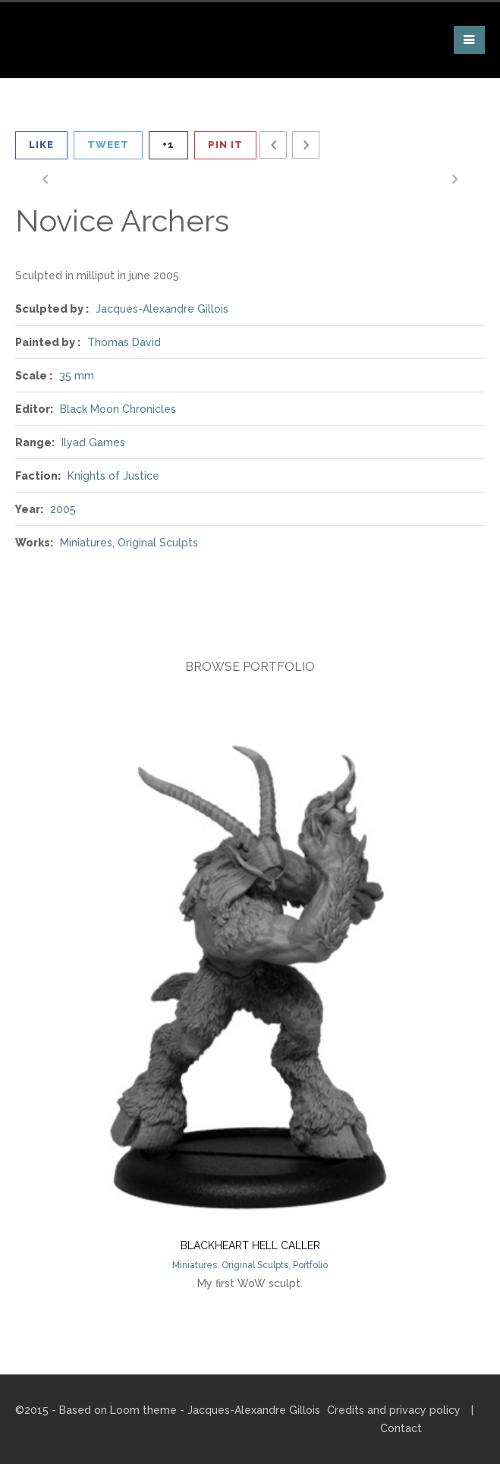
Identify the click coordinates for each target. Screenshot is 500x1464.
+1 (168, 144)
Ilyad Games (93, 442)
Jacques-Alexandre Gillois (162, 309)
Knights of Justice (113, 476)
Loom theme (143, 1410)
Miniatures (86, 543)
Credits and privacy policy (394, 1410)
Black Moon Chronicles (118, 409)
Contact (401, 1428)
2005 (63, 509)
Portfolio (310, 1265)
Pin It (225, 144)
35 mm (76, 376)
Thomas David (124, 342)
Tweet (108, 144)
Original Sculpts (158, 543)
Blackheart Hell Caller (250, 1245)
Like (41, 144)
